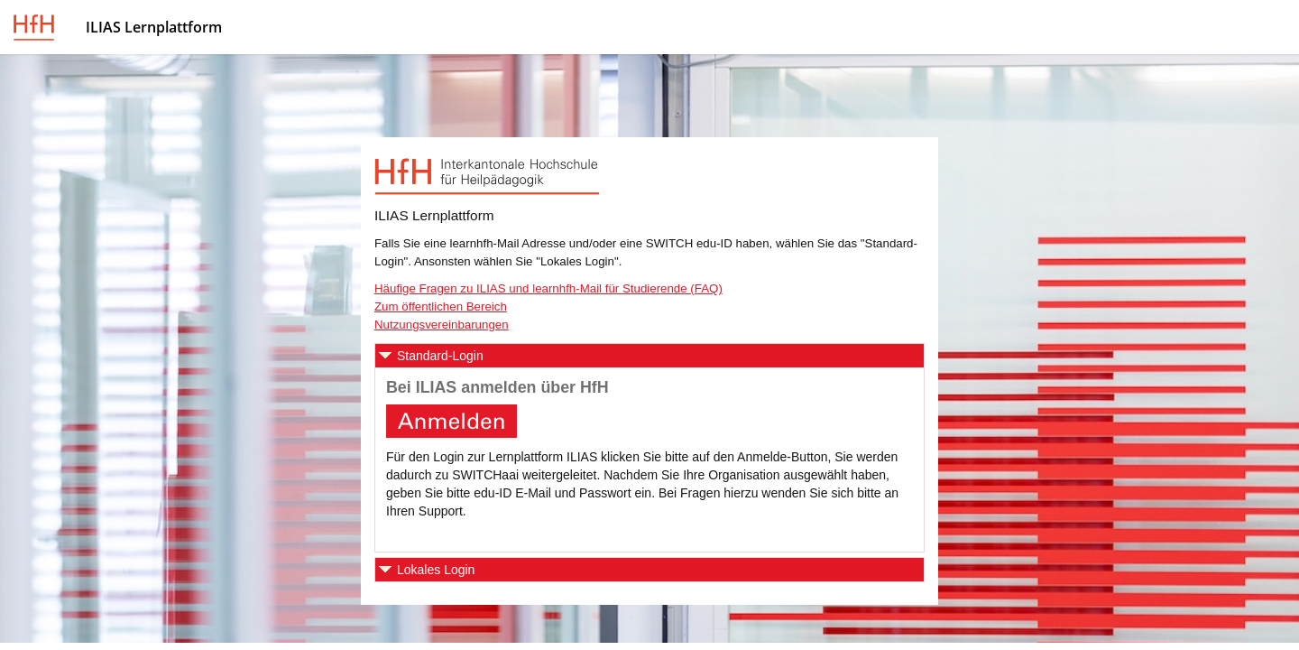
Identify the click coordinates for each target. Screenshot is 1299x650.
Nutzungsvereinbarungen (441, 324)
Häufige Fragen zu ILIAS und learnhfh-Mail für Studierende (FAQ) (548, 288)
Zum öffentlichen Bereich (440, 306)
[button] (649, 355)
